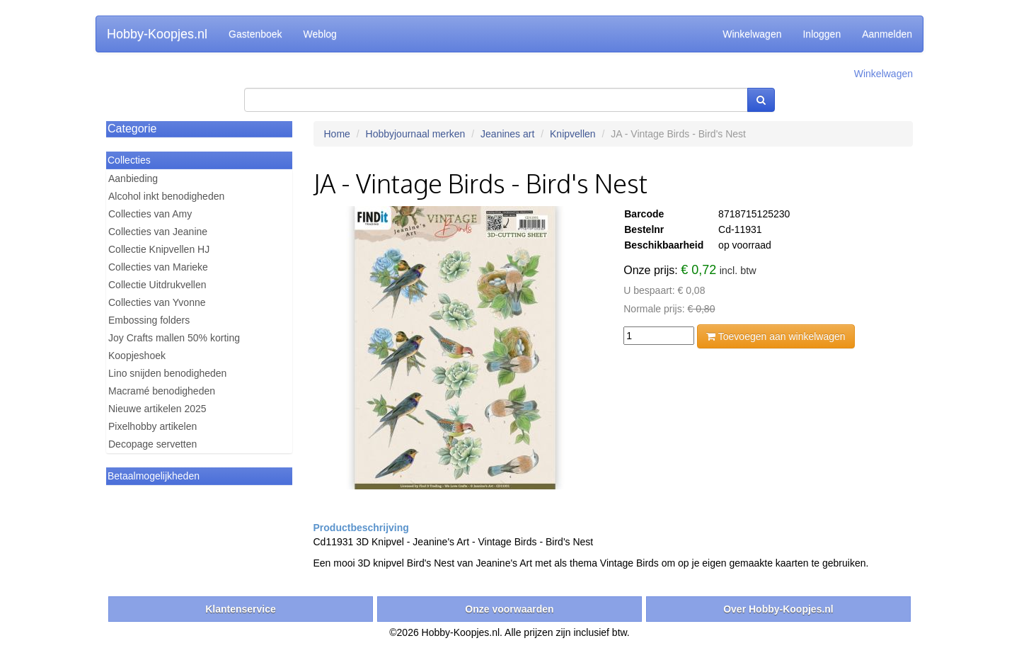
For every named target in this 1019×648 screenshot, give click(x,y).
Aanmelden (887, 34)
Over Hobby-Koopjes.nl (778, 609)
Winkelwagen (751, 34)
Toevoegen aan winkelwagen (775, 336)
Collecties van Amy (150, 214)
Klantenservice (240, 609)
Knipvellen (573, 134)
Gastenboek (255, 34)
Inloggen (821, 34)
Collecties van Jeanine (157, 231)
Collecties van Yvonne (157, 302)
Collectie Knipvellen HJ (158, 249)
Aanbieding (133, 178)
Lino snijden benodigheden (167, 373)
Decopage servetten (152, 444)
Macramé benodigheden (161, 391)
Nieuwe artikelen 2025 (157, 408)
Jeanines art (507, 134)
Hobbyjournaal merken (416, 134)
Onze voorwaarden (509, 609)
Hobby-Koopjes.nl (157, 34)
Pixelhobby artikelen (152, 426)
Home (337, 134)
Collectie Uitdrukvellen (157, 284)
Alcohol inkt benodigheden (166, 196)
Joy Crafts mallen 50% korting (174, 337)
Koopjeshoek (137, 355)
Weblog (320, 34)
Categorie (132, 129)
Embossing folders (149, 320)
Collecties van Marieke (158, 267)
